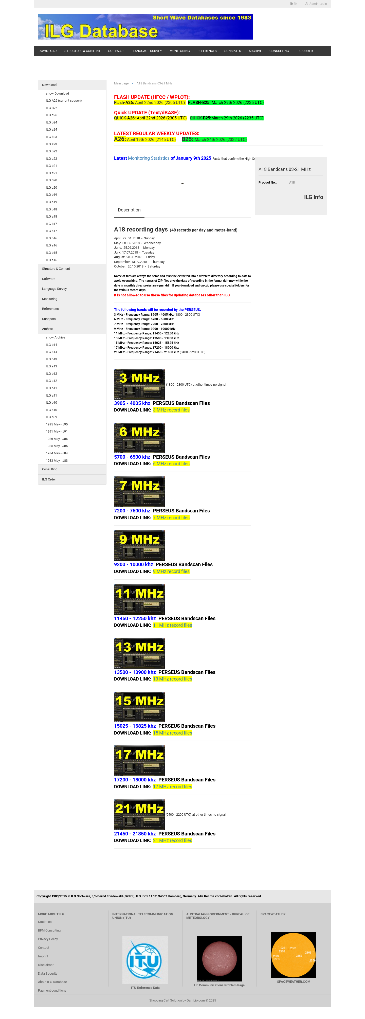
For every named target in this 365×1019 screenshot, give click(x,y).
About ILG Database (52, 982)
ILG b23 (51, 137)
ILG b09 (51, 417)
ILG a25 (51, 115)
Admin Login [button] (316, 4)
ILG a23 (51, 144)
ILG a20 (51, 187)
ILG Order (305, 51)
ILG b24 (51, 122)
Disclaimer (45, 965)
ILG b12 (51, 374)
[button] (293, 4)
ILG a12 (51, 381)
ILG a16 (51, 245)
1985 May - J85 (57, 446)
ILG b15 (51, 253)
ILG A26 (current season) (64, 100)
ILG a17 (51, 231)
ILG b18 (51, 209)
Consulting (279, 51)
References (207, 51)
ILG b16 (51, 238)
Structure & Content (82, 51)
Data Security (47, 973)
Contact (43, 948)
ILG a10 (51, 410)
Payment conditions (52, 990)
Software (116, 51)
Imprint (43, 956)
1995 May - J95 (57, 424)
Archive (255, 51)
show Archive (55, 337)
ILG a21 (51, 173)
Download (48, 51)
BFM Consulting (49, 930)
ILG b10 (51, 402)
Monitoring (180, 51)
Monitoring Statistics (149, 158)
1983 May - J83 (57, 460)
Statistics (45, 922)
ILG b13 (51, 359)
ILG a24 (51, 129)
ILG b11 (51, 388)
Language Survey (147, 51)
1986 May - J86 (57, 439)
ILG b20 (51, 180)
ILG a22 (51, 158)
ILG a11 (51, 395)
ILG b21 (51, 166)
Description (129, 209)
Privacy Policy (48, 939)
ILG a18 (51, 216)
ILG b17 (51, 224)
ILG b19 (51, 194)
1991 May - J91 (57, 431)
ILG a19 (51, 202)
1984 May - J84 (57, 453)
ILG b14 (51, 345)
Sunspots (232, 51)
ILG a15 (51, 260)
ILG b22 (51, 151)
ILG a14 (51, 352)
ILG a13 (51, 366)
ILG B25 (51, 108)
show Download (57, 93)
